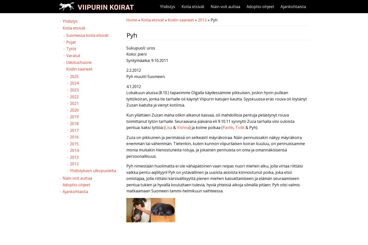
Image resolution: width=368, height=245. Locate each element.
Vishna (183, 127)
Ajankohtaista (293, 6)
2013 (74, 157)
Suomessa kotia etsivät (87, 35)
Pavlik (228, 127)
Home (131, 20)
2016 (74, 137)
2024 (74, 83)
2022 (74, 96)
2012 (202, 20)
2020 (74, 110)
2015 (74, 144)
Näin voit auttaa (225, 6)
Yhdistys (167, 6)
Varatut (73, 55)
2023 (74, 90)
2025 (74, 76)
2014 (74, 150)
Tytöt (71, 48)
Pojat (71, 42)
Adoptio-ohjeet (260, 6)
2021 (74, 103)
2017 (74, 130)
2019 (74, 116)
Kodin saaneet (181, 20)
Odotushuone (79, 62)
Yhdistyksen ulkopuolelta (93, 170)
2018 (74, 123)
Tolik (240, 127)
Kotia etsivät (193, 6)
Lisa (168, 127)
